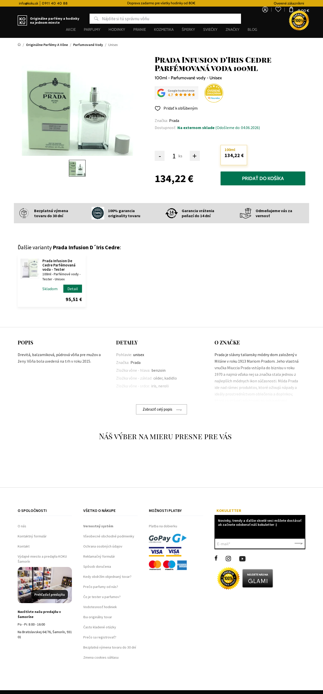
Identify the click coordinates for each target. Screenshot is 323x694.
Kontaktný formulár (32, 536)
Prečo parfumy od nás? (100, 586)
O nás (22, 526)
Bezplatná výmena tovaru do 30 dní (109, 647)
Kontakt (24, 546)
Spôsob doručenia (97, 566)
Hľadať (76, 19)
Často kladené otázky (99, 627)
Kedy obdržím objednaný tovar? (107, 576)
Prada (174, 120)
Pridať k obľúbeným (180, 108)
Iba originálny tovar (97, 617)
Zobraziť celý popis (157, 409)
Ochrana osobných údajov (102, 546)
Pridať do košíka (263, 178)
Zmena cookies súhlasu (101, 657)
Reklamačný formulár (99, 556)
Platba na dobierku (163, 526)
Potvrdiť (298, 544)
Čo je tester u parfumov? (102, 596)
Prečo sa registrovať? (99, 637)
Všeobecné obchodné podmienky (108, 536)
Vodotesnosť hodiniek (100, 607)
